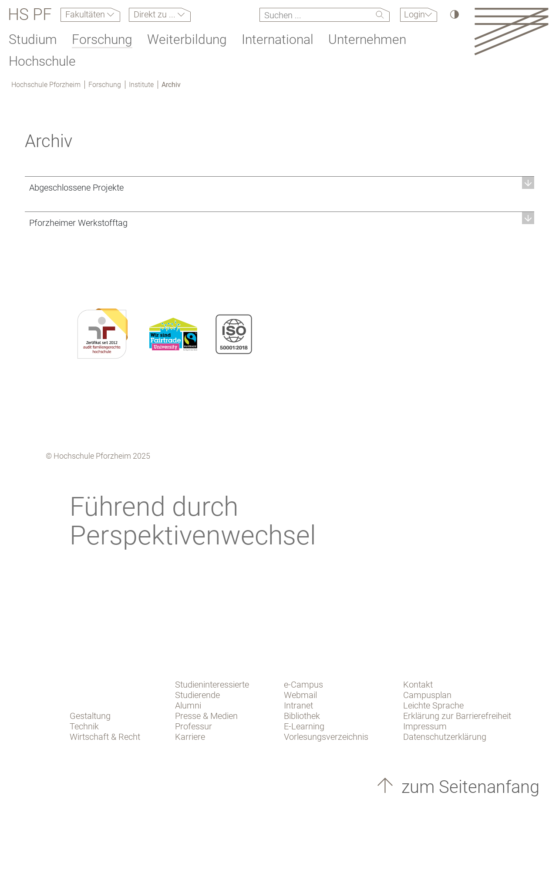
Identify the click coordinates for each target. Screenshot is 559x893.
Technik (84, 726)
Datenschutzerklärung (444, 737)
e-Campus (303, 684)
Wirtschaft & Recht (105, 737)
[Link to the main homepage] (511, 31)
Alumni (188, 705)
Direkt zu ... (156, 14)
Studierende (197, 695)
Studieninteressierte (212, 684)
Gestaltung (90, 716)
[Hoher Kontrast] (454, 14)
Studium (33, 39)
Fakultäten (86, 14)
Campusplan (427, 695)
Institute (141, 85)
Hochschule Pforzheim (46, 85)
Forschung (102, 39)
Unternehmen (367, 39)
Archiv (171, 85)
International (277, 39)
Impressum (425, 726)
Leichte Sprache (433, 705)
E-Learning (304, 726)
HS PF (30, 15)
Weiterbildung (187, 39)
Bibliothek (302, 716)
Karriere (190, 737)
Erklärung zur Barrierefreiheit (457, 716)
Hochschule (42, 61)
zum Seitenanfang (468, 787)
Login (414, 14)
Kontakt (418, 684)
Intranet (298, 705)
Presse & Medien (206, 716)
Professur (193, 726)
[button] (279, 187)
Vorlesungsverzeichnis (326, 737)
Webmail (300, 695)
